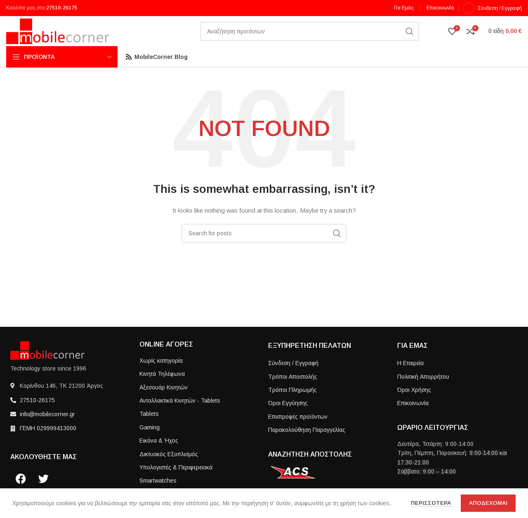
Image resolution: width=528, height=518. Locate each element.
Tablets (149, 428)
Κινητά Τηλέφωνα (162, 388)
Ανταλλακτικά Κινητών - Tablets (179, 415)
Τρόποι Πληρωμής (292, 404)
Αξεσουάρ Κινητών (163, 401)
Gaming (149, 441)
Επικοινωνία (413, 417)
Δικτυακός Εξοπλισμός (168, 468)
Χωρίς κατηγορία (161, 375)
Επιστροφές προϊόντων (298, 430)
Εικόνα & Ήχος (158, 455)
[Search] (309, 39)
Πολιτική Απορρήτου (423, 390)
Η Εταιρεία (410, 377)
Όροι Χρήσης (414, 404)
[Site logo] (57, 38)
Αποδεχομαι (488, 503)
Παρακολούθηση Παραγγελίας (306, 444)
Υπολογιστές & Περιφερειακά (175, 481)
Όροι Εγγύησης (288, 417)
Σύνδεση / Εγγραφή (293, 377)
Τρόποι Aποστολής (292, 390)
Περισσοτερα (432, 503)
